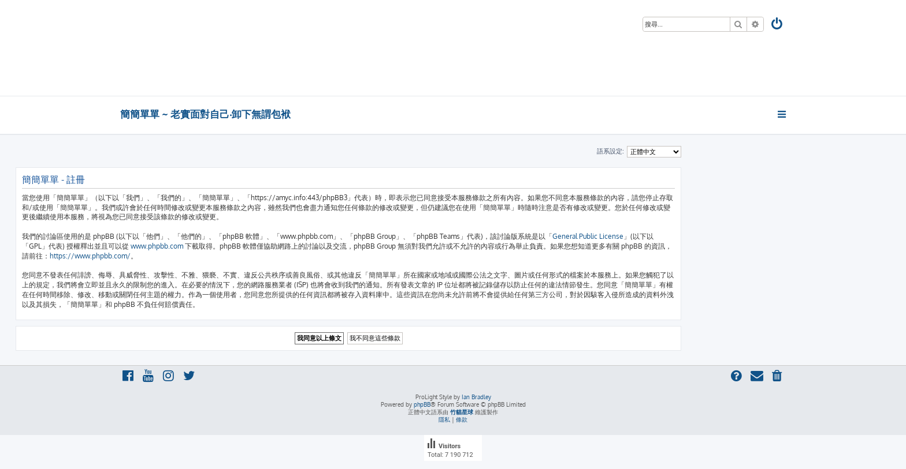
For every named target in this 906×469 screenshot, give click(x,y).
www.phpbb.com (157, 246)
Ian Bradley (476, 396)
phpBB (422, 404)
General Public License (587, 236)
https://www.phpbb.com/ (90, 256)
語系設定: (610, 151)
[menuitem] (778, 25)
